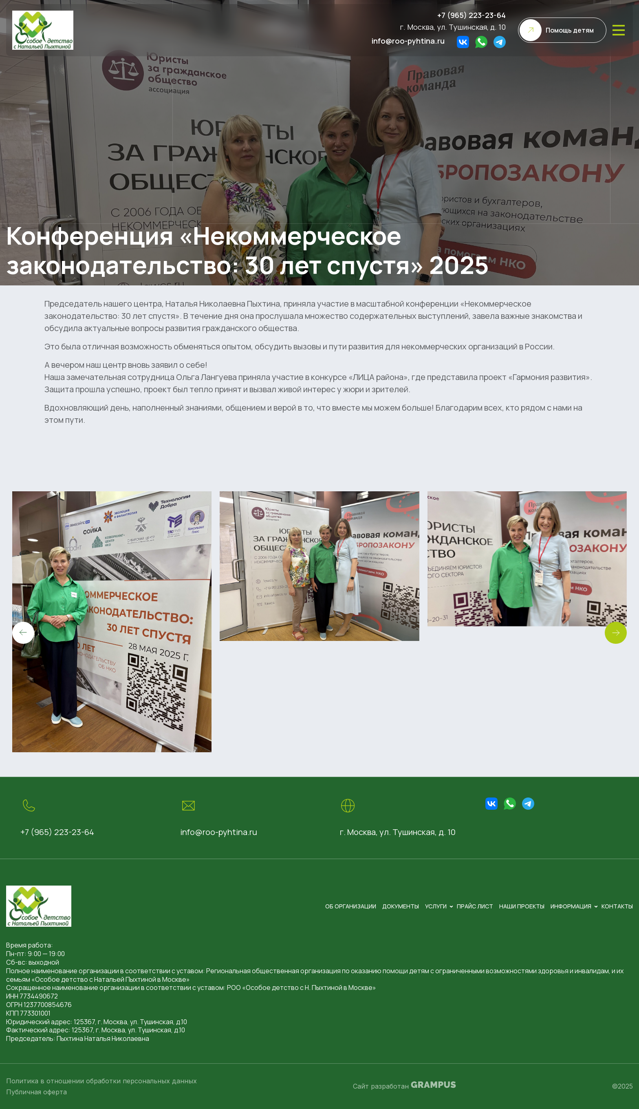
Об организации (350, 906)
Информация (571, 906)
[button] (616, 633)
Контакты (617, 906)
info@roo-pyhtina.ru (408, 41)
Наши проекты (521, 906)
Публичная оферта (36, 1092)
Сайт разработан (404, 1085)
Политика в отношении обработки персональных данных (101, 1081)
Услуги (436, 906)
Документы (400, 906)
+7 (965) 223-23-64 (471, 15)
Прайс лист (475, 906)
